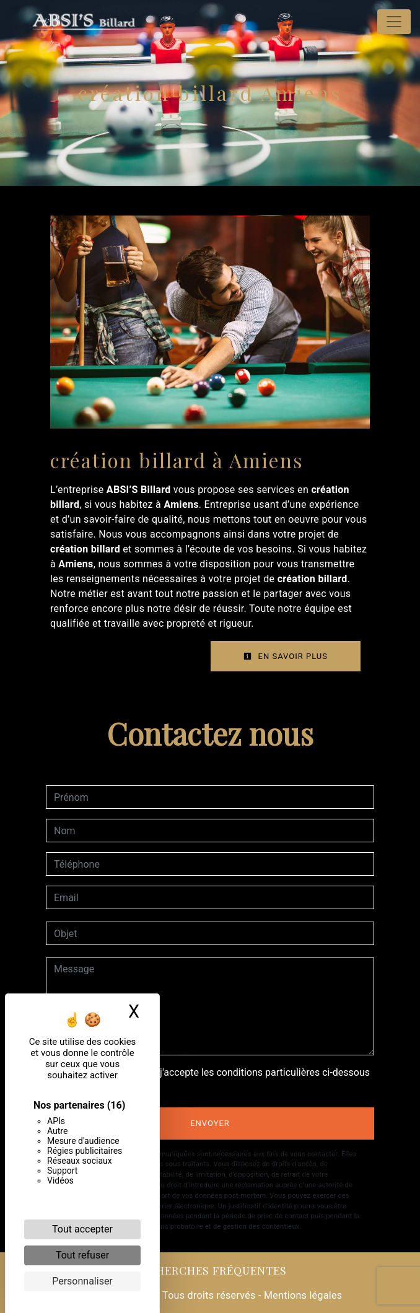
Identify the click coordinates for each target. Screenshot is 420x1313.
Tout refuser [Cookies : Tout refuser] (82, 1255)
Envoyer (210, 1123)
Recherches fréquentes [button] (210, 1270)
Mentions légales (302, 1295)
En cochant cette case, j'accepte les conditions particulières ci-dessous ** (214, 1080)
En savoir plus (285, 656)
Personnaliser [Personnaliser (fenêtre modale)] (82, 1281)
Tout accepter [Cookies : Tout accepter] (82, 1229)
